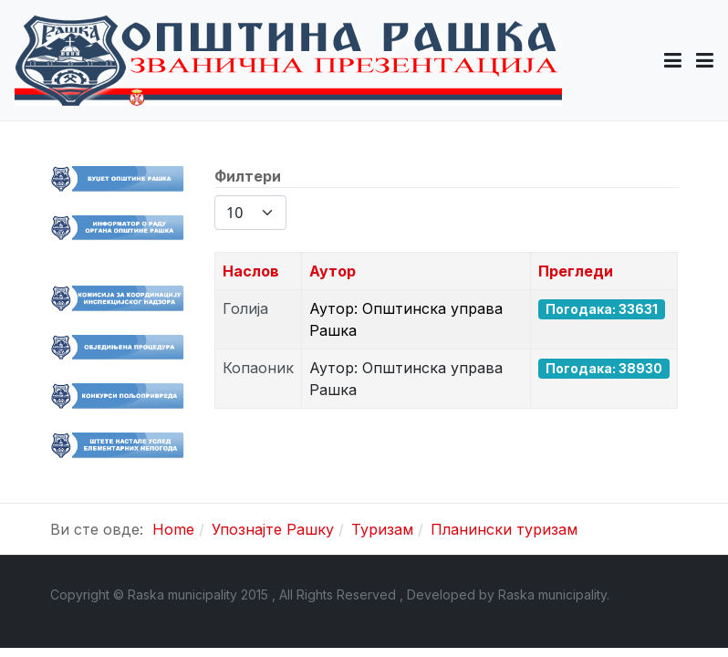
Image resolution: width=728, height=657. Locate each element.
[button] (672, 60)
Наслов (251, 271)
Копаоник (258, 368)
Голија (245, 308)
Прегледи (575, 271)
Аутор (332, 271)
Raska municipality (552, 594)
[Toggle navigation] (704, 60)
